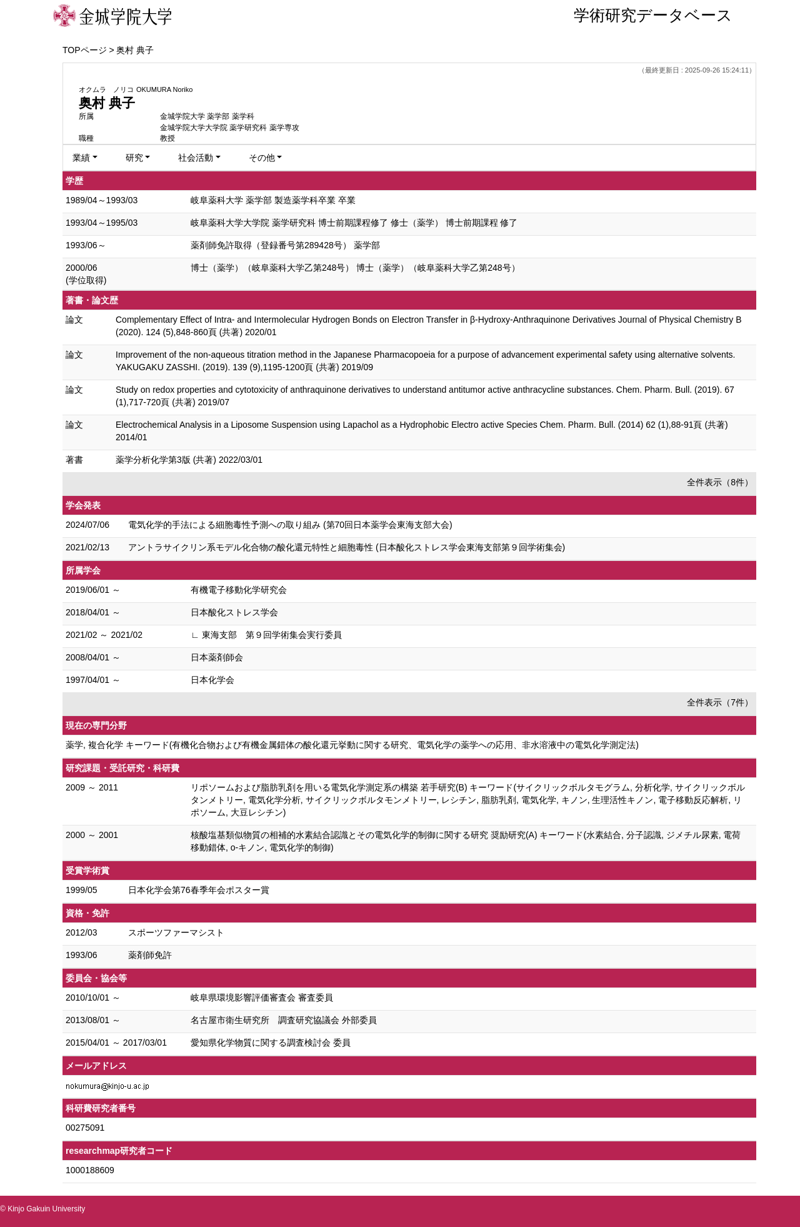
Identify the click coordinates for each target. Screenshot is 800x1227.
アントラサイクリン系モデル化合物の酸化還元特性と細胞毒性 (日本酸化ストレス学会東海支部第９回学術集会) (346, 547)
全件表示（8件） (720, 482)
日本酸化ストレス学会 (234, 612)
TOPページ (84, 50)
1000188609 (90, 1170)
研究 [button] (134, 158)
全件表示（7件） (720, 702)
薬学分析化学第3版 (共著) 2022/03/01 (189, 460)
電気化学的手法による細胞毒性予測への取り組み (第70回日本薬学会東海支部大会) (290, 525)
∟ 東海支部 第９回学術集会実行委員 (266, 635)
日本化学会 (212, 680)
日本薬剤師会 (217, 657)
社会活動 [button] (195, 158)
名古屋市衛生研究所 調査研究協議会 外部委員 (284, 1020)
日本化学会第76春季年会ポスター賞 (198, 890)
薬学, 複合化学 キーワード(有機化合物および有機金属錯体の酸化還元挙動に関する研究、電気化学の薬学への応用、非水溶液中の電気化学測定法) (352, 745)
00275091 (85, 1128)
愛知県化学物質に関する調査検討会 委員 (271, 1043)
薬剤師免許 (150, 955)
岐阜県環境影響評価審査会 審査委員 (262, 997)
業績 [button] (81, 158)
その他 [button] (262, 158)
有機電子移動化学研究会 (239, 590)
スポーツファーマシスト (176, 932)
